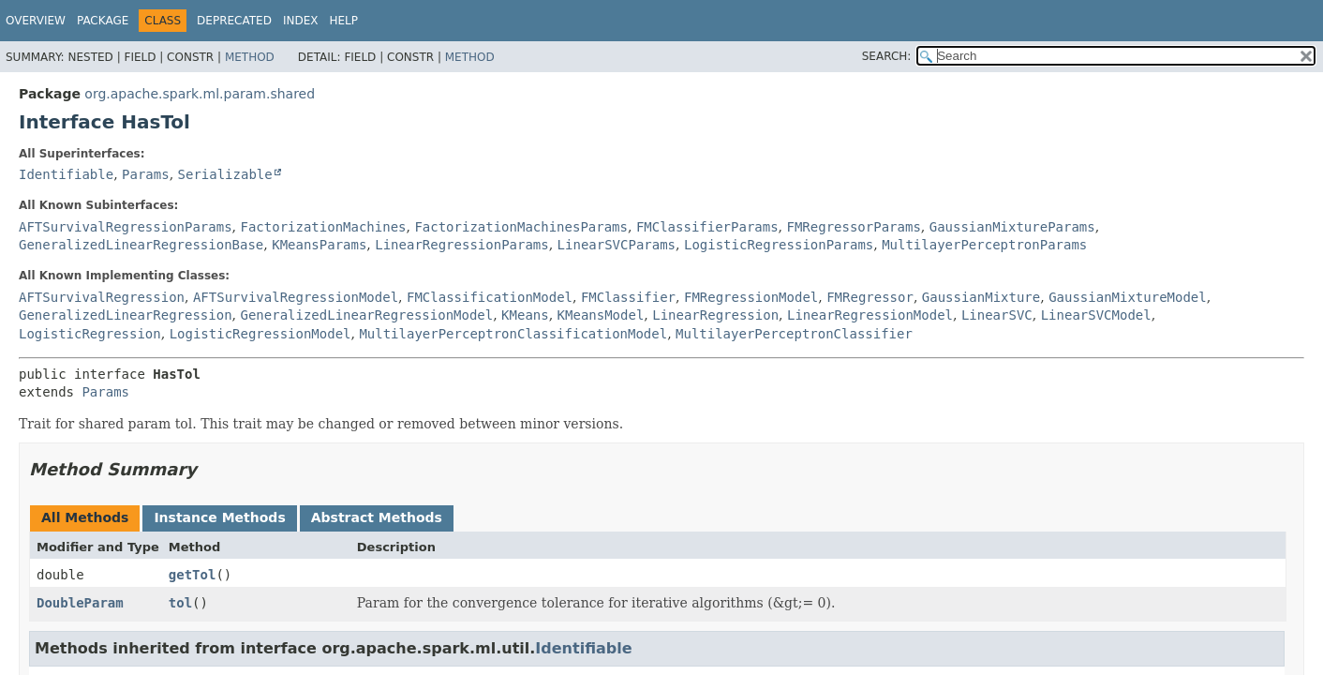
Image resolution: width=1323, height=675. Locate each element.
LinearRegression (715, 315)
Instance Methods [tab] (219, 517)
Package (102, 20)
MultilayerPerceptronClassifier (794, 333)
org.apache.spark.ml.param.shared (199, 93)
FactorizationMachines (323, 226)
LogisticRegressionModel (260, 333)
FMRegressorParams (854, 226)
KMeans (525, 315)
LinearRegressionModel (870, 315)
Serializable (225, 174)
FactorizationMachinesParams (521, 226)
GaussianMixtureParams (1012, 226)
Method (250, 57)
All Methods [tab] (84, 517)
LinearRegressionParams (461, 244)
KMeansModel (601, 315)
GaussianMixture (981, 297)
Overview (36, 20)
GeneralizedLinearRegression (125, 315)
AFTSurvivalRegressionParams (125, 226)
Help (343, 20)
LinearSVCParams (616, 244)
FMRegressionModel (751, 297)
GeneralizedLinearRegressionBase (141, 244)
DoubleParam (80, 602)
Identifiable (66, 174)
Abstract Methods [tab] (376, 517)
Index (301, 20)
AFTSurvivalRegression (102, 297)
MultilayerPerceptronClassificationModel (513, 333)
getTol (192, 574)
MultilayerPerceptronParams (984, 244)
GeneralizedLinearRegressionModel (366, 315)
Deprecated (234, 20)
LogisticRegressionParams (778, 244)
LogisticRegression (90, 333)
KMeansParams (319, 244)
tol (180, 602)
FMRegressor (870, 297)
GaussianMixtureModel (1127, 297)
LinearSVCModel (1096, 315)
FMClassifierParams (707, 226)
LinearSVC (997, 315)
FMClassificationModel (489, 297)
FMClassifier (628, 297)
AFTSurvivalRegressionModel (295, 297)
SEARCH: (887, 56)
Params (146, 174)
